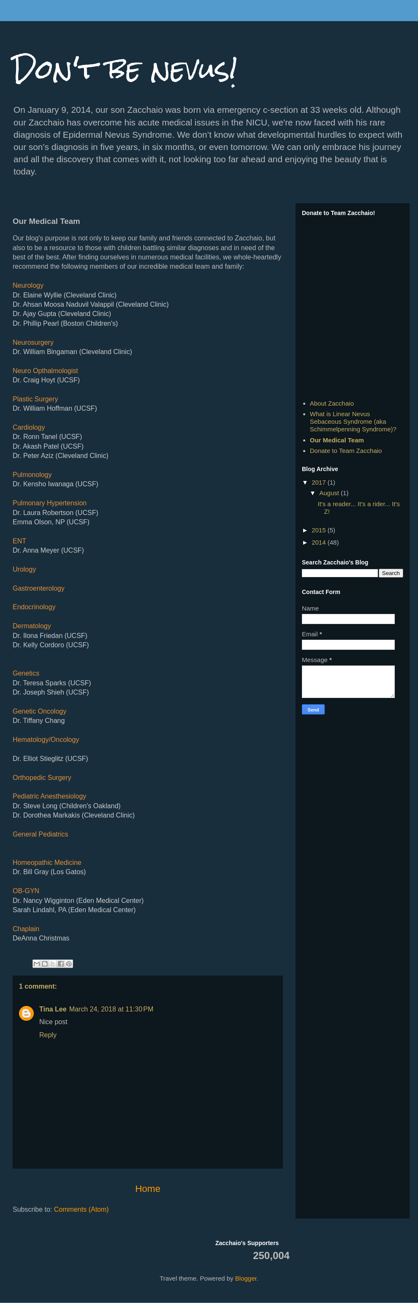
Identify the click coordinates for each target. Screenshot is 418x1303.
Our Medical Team (337, 440)
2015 (320, 530)
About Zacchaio (332, 403)
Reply (48, 1035)
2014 (320, 542)
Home (147, 1188)
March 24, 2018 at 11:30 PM (111, 1009)
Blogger (246, 1278)
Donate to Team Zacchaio (346, 450)
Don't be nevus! (125, 69)
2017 (320, 482)
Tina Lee (53, 1009)
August (330, 492)
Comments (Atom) (81, 1209)
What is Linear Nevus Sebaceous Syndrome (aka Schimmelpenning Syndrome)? (353, 421)
